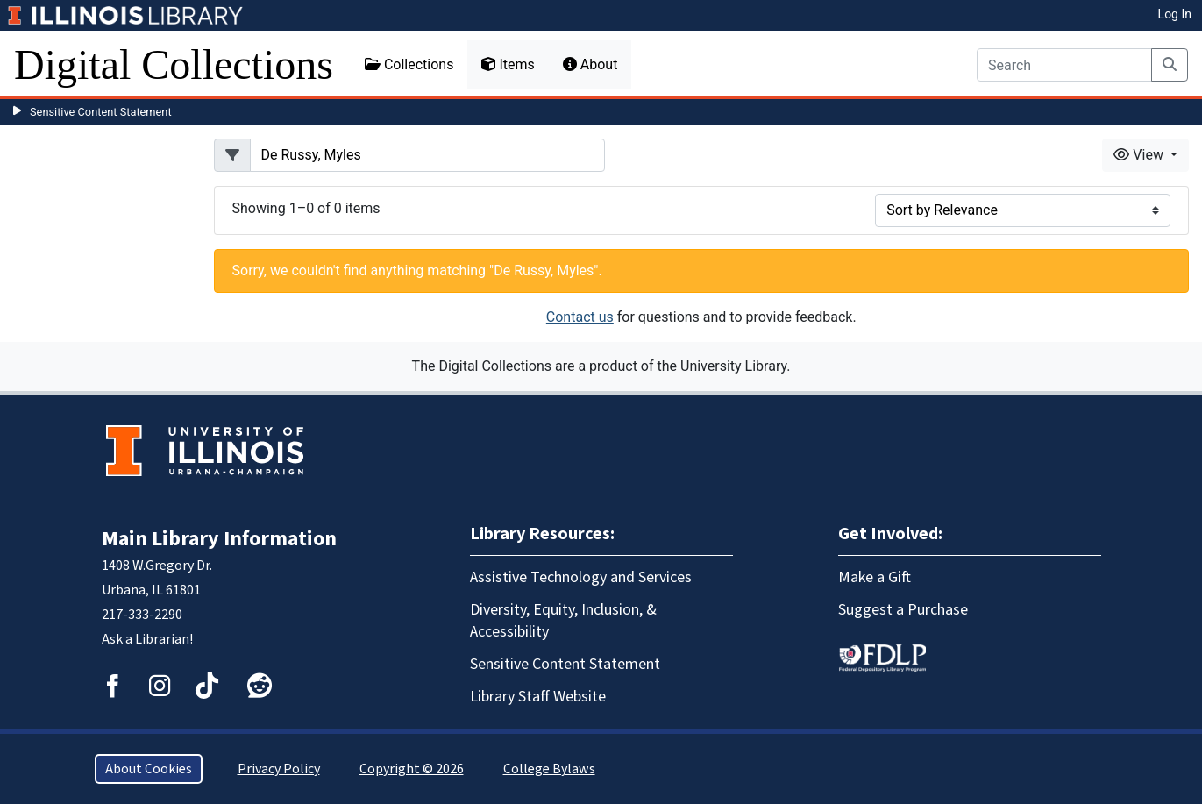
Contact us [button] (580, 317)
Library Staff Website (538, 697)
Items (507, 64)
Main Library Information (219, 538)
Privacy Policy (279, 769)
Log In (1174, 14)
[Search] (1064, 65)
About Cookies (148, 769)
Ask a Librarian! (147, 639)
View (1140, 154)
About (590, 64)
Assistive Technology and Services (581, 577)
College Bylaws (549, 769)
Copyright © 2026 (411, 769)
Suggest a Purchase (903, 610)
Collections (409, 64)
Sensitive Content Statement (101, 111)
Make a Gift (874, 577)
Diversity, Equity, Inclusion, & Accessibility (563, 621)
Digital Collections (173, 64)
